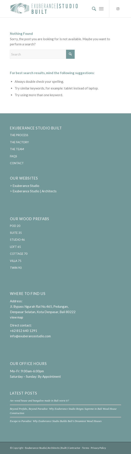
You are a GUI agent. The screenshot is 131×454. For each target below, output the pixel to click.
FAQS (13, 156)
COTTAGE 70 (18, 253)
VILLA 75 (15, 261)
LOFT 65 (15, 247)
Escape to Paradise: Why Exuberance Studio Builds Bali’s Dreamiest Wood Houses (56, 421)
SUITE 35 (16, 232)
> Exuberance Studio (24, 186)
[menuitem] (92, 8)
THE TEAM (17, 149)
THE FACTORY (19, 142)
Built (63, 447)
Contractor (74, 447)
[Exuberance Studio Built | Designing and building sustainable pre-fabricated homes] (54, 8)
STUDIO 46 (17, 239)
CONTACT (17, 163)
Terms (85, 447)
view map (16, 317)
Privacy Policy (98, 447)
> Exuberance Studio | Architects (33, 191)
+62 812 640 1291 (23, 331)
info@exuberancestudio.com (30, 336)
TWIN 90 (16, 267)
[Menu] (101, 8)
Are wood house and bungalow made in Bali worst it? (39, 400)
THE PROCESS (19, 135)
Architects (54, 447)
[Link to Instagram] (118, 8)
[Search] (92, 8)
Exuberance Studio (35, 447)
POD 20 (15, 226)
